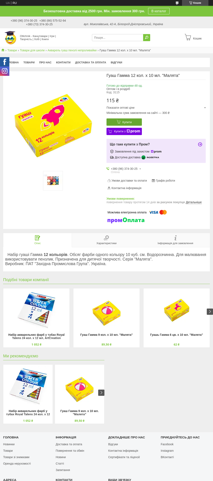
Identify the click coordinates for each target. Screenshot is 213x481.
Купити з (127, 131)
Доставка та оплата (90, 62)
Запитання (63, 470)
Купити (127, 122)
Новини (61, 457)
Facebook (167, 444)
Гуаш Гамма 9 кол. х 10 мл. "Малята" (106, 334)
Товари (12, 50)
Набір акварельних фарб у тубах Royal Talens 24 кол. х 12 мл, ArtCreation (36, 336)
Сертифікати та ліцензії (124, 457)
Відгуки (116, 62)
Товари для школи (32, 50)
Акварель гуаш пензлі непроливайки (72, 50)
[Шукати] (146, 37)
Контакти (63, 62)
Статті (60, 463)
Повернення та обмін (70, 450)
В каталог (158, 11)
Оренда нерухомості (17, 463)
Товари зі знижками (16, 457)
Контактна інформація (123, 450)
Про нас (45, 62)
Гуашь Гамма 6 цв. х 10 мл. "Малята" (176, 334)
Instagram (167, 450)
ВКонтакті (167, 457)
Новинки (9, 444)
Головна (12, 62)
